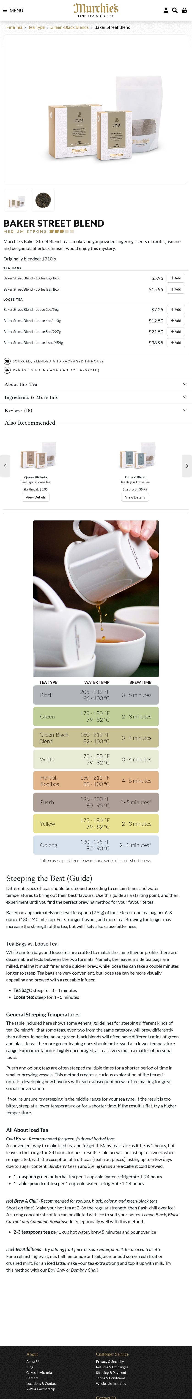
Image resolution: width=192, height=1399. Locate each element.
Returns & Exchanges (112, 1367)
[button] (5, 466)
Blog (29, 1367)
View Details (36, 497)
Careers (32, 1378)
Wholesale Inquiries (111, 1383)
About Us (33, 1361)
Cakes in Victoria (39, 1372)
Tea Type (36, 27)
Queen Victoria (35, 477)
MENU (13, 10)
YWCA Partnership (40, 1389)
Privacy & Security (110, 1361)
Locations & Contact (41, 1383)
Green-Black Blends (69, 27)
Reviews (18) (18, 410)
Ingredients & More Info (32, 397)
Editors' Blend (135, 477)
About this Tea (21, 384)
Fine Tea (14, 27)
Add (175, 278)
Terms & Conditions (110, 1378)
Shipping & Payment (111, 1372)
